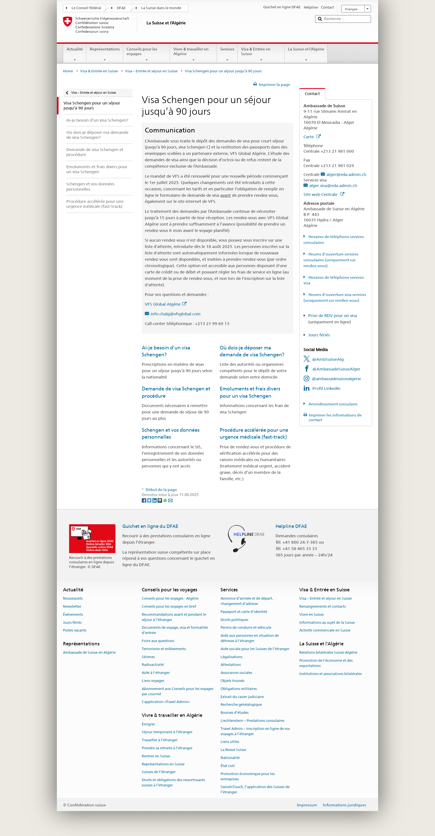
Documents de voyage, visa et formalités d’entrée (175, 630)
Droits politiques (234, 620)
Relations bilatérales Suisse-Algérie (328, 653)
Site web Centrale (324, 194)
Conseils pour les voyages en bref (169, 606)
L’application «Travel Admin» (166, 702)
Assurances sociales (236, 673)
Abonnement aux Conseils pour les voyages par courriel (177, 691)
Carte (312, 136)
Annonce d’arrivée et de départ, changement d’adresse (247, 601)
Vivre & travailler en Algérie (193, 54)
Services (227, 54)
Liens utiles (230, 742)
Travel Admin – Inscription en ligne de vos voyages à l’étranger (255, 731)
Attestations (231, 665)
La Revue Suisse (233, 750)
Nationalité (230, 758)
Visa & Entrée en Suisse (261, 54)
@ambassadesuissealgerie (336, 378)
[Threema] (160, 500)
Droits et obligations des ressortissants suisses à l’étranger (173, 782)
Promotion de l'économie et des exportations (326, 663)
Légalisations (231, 657)
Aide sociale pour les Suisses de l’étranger (255, 649)
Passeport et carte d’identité (244, 612)
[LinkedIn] (155, 500)
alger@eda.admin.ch (346, 174)
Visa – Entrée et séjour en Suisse (151, 71)
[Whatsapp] (165, 500)
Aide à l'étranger (156, 673)
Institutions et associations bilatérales (330, 674)
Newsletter (72, 606)
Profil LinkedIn (326, 388)
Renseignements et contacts (322, 606)
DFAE (121, 8)
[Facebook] (144, 500)
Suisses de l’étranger (159, 772)
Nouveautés (73, 598)
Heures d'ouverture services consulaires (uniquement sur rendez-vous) (331, 260)
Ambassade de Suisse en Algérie (89, 653)
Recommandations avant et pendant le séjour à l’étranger (174, 617)
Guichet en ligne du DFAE (150, 526)
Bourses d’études (235, 713)
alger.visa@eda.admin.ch (333, 185)
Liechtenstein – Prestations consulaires (252, 721)
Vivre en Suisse (311, 614)
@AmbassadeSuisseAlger (336, 369)
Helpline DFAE (291, 526)
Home (68, 71)
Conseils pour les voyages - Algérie (170, 598)
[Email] (170, 500)
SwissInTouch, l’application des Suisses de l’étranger (255, 789)
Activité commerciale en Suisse (324, 630)
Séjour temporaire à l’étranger (167, 732)
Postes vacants (74, 630)
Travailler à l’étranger (160, 740)
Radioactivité (153, 665)
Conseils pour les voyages (146, 54)
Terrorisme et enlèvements (164, 649)
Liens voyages (153, 681)
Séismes (148, 657)
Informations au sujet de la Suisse (327, 622)
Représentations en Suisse (163, 764)
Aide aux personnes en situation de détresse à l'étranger (250, 638)
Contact (310, 93)
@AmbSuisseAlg (328, 359)
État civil (228, 766)
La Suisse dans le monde (161, 8)
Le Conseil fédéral (86, 8)
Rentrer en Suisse (156, 756)
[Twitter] (149, 500)
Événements (73, 614)
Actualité (75, 54)
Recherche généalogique (241, 705)
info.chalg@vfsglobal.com (176, 313)
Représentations (105, 54)
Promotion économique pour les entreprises (248, 776)
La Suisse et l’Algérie (306, 54)
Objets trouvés (232, 681)
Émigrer (148, 724)
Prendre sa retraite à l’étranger (167, 748)
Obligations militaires (239, 689)
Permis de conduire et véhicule (246, 628)
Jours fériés (319, 335)
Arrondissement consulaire (333, 404)
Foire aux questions (158, 641)
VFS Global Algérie (165, 304)
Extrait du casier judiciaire (242, 697)
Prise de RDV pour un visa (332, 315)
